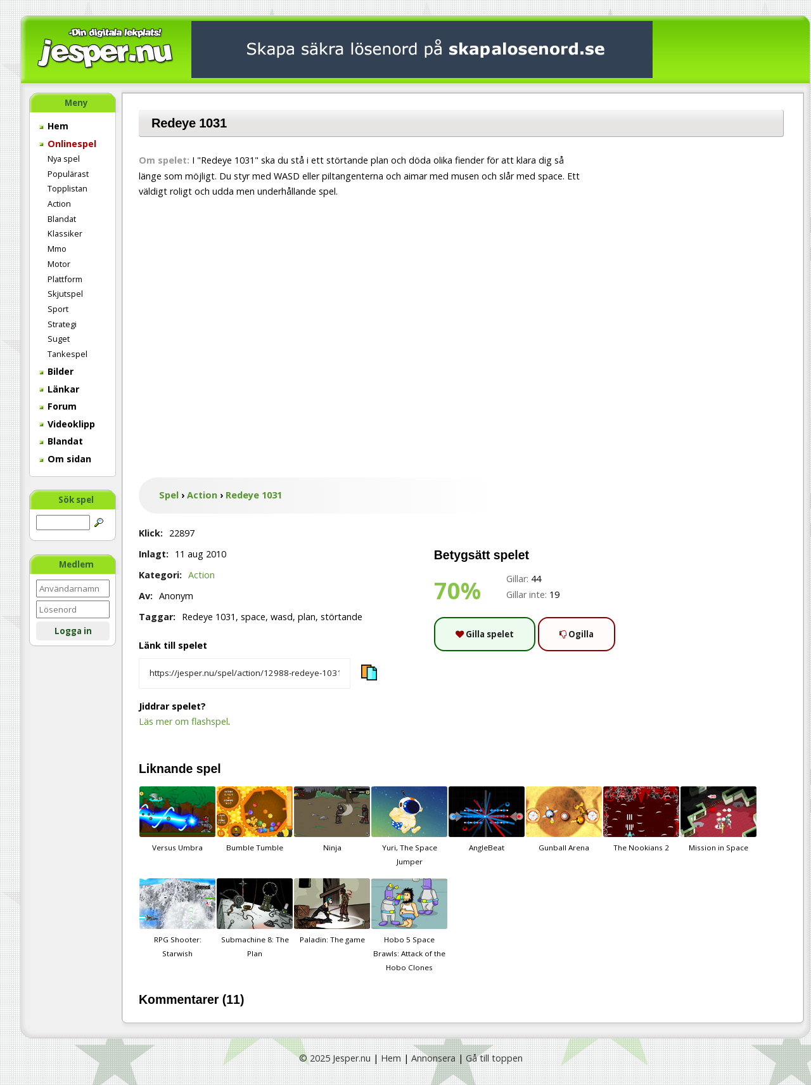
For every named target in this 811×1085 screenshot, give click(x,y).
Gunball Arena (564, 819)
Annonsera (433, 1058)
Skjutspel (65, 293)
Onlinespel (67, 144)
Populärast (68, 173)
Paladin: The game (332, 911)
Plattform (65, 279)
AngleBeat (487, 819)
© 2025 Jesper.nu (335, 1058)
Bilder (56, 371)
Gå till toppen (494, 1058)
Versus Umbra (177, 819)
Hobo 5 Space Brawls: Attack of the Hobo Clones (409, 925)
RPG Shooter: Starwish (177, 918)
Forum (58, 406)
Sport (58, 309)
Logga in (73, 631)
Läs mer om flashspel (183, 721)
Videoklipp (67, 424)
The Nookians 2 (641, 819)
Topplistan (67, 188)
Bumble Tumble (255, 819)
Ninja (332, 819)
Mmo (57, 248)
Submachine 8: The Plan (255, 918)
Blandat (62, 218)
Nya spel (64, 158)
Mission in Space (718, 819)
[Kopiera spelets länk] (244, 673)
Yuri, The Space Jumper (409, 826)
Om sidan (65, 459)
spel (208, 769)
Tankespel (67, 354)
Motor (59, 264)
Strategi (62, 324)
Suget (59, 338)
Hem (53, 126)
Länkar (59, 389)
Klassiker (65, 233)
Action (59, 203)
